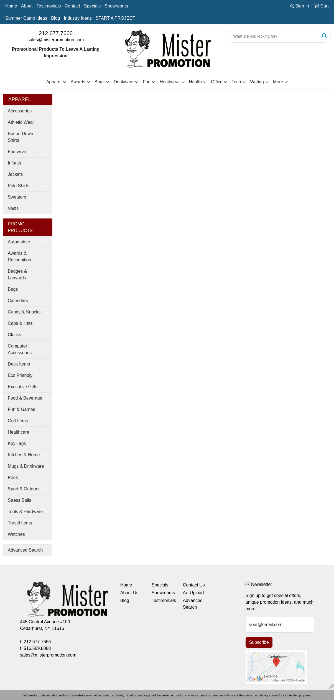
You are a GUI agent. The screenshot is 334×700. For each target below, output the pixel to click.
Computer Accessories (20, 349)
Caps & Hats (20, 323)
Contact (72, 6)
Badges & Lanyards (17, 274)
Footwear (17, 151)
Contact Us (194, 585)
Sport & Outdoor (24, 489)
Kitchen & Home (24, 454)
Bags (13, 289)
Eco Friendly (20, 375)
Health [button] (195, 81)
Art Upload (193, 592)
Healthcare (18, 432)
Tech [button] (236, 81)
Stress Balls (19, 500)
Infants (14, 163)
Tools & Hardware (25, 511)
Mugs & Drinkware (26, 466)
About (27, 6)
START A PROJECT (115, 18)
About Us (129, 592)
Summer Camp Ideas (26, 18)
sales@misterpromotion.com (55, 39)
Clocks (14, 334)
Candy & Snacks (24, 312)
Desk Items (19, 364)
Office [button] (217, 81)
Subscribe (259, 642)
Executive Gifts (22, 386)
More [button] (278, 81)
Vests (13, 208)
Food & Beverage (25, 398)
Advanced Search (25, 550)
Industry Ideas (78, 18)
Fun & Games (21, 409)
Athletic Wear (21, 122)
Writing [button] (257, 81)
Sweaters (17, 197)
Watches (16, 534)
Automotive (19, 242)
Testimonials (49, 6)
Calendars (18, 300)
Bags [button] (99, 81)
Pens (13, 477)
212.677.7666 (56, 33)
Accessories (20, 111)
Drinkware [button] (124, 81)
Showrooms (116, 6)
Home (11, 6)
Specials (92, 6)
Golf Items (18, 420)
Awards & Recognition (19, 256)
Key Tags (17, 443)
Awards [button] (78, 81)
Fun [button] (147, 81)
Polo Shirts (18, 185)
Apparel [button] (54, 81)
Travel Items (20, 523)
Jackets (15, 174)
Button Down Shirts (20, 137)
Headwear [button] (170, 81)
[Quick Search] (272, 36)
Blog (55, 18)
